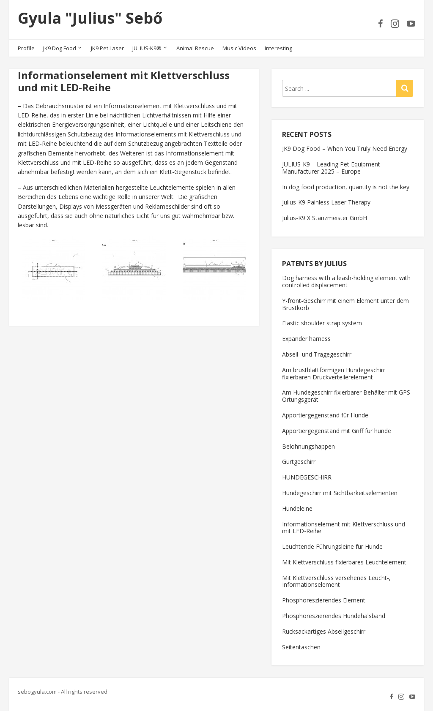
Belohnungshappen (308, 446)
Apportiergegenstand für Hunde (325, 415)
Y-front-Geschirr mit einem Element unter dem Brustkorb (345, 304)
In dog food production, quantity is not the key (345, 187)
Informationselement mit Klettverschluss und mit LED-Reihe (343, 527)
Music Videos (239, 48)
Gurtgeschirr (298, 462)
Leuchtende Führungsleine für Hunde (332, 546)
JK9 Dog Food (59, 48)
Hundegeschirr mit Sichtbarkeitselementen (339, 493)
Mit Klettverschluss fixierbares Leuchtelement (344, 562)
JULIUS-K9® (147, 48)
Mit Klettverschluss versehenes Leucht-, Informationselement (336, 581)
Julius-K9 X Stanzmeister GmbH (324, 218)
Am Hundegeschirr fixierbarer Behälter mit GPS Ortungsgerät (346, 395)
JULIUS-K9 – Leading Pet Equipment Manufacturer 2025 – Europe (331, 167)
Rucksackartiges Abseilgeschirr (323, 631)
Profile (26, 48)
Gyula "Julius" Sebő (90, 18)
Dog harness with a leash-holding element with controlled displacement (346, 281)
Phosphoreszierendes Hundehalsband (333, 616)
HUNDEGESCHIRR (307, 477)
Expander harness (306, 339)
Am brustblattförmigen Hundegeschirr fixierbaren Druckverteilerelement (333, 373)
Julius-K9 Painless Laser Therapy (326, 202)
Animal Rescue (195, 48)
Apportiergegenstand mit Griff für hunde (336, 431)
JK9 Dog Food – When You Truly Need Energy (344, 148)
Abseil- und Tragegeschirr (316, 354)
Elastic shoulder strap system (322, 323)
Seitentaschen (301, 647)
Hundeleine (297, 508)
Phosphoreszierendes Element (323, 600)
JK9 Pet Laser (107, 48)
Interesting (278, 48)
